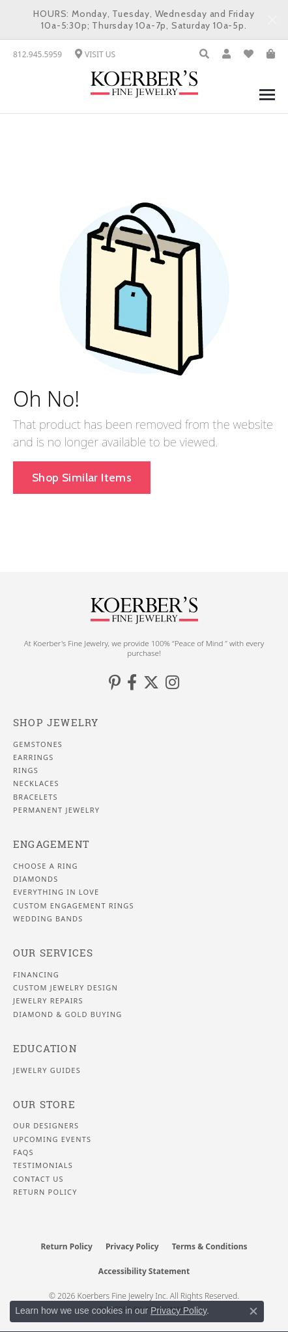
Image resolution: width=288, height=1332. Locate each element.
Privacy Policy (132, 1246)
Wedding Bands (48, 918)
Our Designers (46, 1125)
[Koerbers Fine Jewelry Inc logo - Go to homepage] (144, 83)
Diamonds (35, 879)
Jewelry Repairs (48, 1000)
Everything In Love (56, 892)
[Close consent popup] (253, 1311)
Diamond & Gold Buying (67, 1014)
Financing (36, 974)
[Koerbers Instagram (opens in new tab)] (172, 682)
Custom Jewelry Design (65, 987)
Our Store (44, 1104)
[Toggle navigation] (267, 101)
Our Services (53, 953)
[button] (204, 54)
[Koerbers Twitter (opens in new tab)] (151, 682)
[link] (37, 54)
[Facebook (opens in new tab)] (132, 682)
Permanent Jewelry (56, 810)
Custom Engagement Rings (73, 905)
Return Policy (45, 1192)
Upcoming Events (52, 1139)
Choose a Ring (45, 866)
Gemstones (38, 744)
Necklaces (36, 783)
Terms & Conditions (210, 1246)
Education (45, 1048)
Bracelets (35, 797)
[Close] (272, 20)
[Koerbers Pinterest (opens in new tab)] (115, 682)
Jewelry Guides (47, 1070)
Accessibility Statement (144, 1271)
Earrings (33, 757)
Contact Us (38, 1179)
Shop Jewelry (55, 722)
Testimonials (43, 1165)
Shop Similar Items (82, 477)
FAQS (23, 1152)
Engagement (51, 844)
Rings (25, 770)
